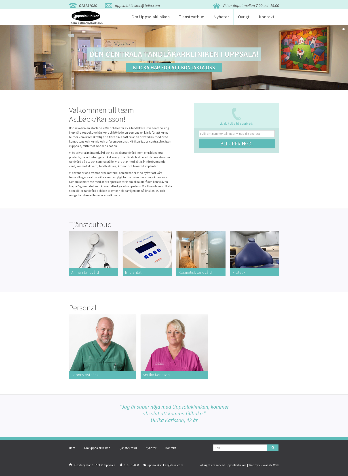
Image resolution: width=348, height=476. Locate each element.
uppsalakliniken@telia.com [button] (137, 5)
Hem (72, 450)
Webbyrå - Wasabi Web (264, 467)
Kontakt (266, 19)
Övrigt (244, 19)
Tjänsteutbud (191, 19)
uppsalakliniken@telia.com (165, 467)
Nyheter (221, 19)
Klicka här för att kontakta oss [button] (174, 67)
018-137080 (131, 467)
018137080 (88, 5)
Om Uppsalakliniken (150, 19)
